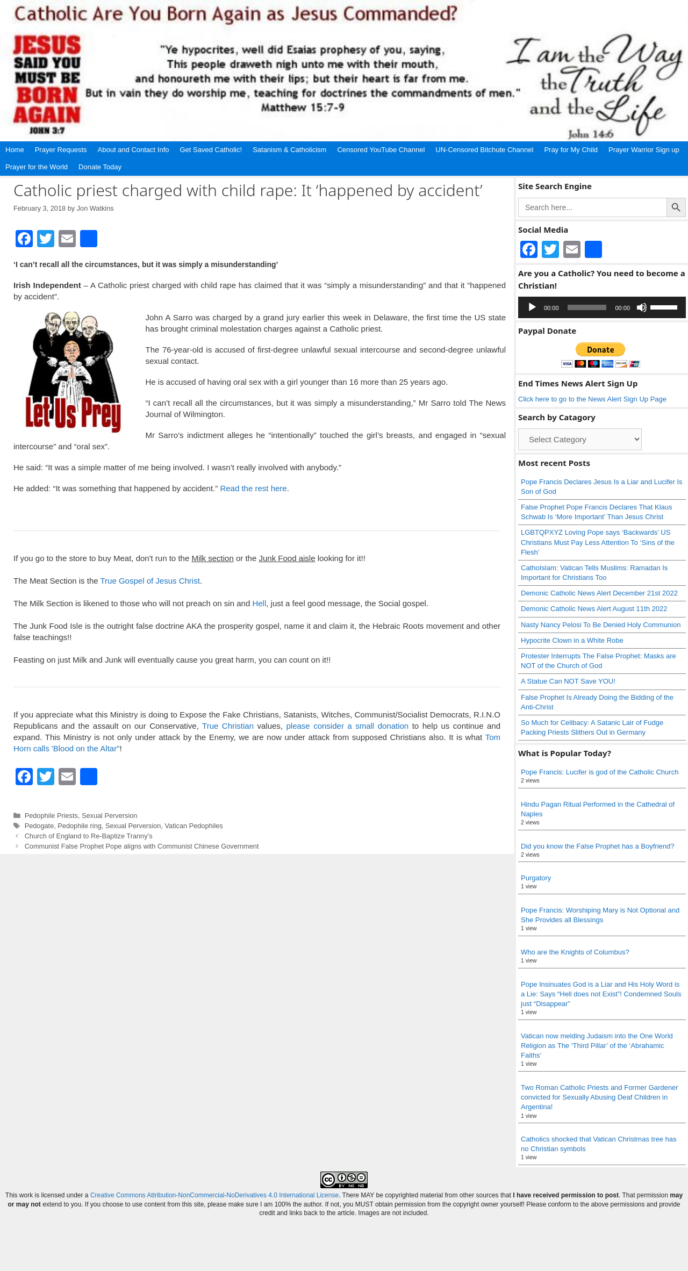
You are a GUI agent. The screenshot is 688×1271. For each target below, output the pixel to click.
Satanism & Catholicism (289, 150)
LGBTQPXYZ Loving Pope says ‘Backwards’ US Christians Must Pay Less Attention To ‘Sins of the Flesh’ (598, 542)
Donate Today (99, 167)
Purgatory (536, 878)
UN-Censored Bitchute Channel (484, 150)
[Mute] (641, 307)
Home (14, 150)
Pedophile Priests (51, 816)
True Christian (228, 725)
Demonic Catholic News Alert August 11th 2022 (594, 609)
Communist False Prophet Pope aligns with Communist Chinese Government (142, 846)
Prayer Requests (61, 150)
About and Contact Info (133, 150)
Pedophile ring (80, 826)
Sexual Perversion (109, 816)
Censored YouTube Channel (381, 150)
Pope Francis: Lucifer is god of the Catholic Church (599, 772)
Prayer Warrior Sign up (643, 150)
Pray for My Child (571, 150)
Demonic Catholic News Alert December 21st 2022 (599, 593)
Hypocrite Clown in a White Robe (572, 640)
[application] (602, 307)
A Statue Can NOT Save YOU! (568, 681)
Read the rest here (253, 488)
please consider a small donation (347, 725)
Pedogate (39, 826)
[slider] (587, 307)
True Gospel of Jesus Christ (149, 580)
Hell (259, 603)
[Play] (532, 307)
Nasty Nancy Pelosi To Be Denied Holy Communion (600, 625)
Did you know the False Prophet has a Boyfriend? (597, 846)
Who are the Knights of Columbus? (575, 952)
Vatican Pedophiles (194, 826)
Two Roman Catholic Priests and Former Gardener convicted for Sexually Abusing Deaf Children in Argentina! (599, 1097)
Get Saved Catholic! (211, 150)
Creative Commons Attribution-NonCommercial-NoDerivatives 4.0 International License (214, 1195)
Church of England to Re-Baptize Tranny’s (89, 836)
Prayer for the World (36, 167)
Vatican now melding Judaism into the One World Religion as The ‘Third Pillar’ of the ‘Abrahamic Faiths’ (597, 1045)
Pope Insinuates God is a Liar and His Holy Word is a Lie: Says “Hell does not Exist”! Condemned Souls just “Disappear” (601, 994)
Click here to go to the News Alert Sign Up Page (592, 399)
